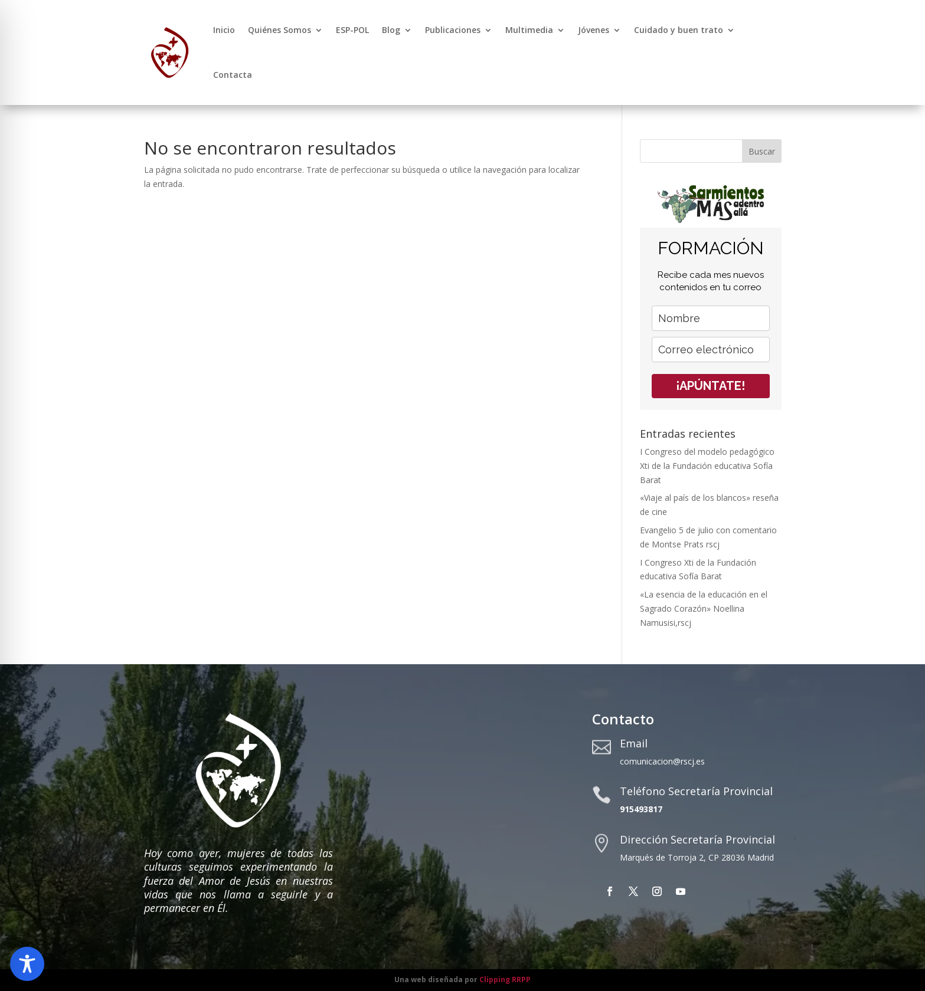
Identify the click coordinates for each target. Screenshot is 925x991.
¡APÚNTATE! (710, 386)
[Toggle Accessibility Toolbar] (27, 964)
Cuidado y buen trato (678, 29)
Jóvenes (593, 29)
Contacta (232, 74)
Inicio (224, 29)
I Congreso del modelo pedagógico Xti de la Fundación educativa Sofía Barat (707, 465)
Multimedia (529, 29)
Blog (391, 29)
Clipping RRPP (505, 979)
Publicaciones (453, 29)
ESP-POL (352, 29)
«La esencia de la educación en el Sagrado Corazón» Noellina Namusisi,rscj (703, 608)
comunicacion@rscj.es (662, 761)
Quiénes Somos (279, 29)
